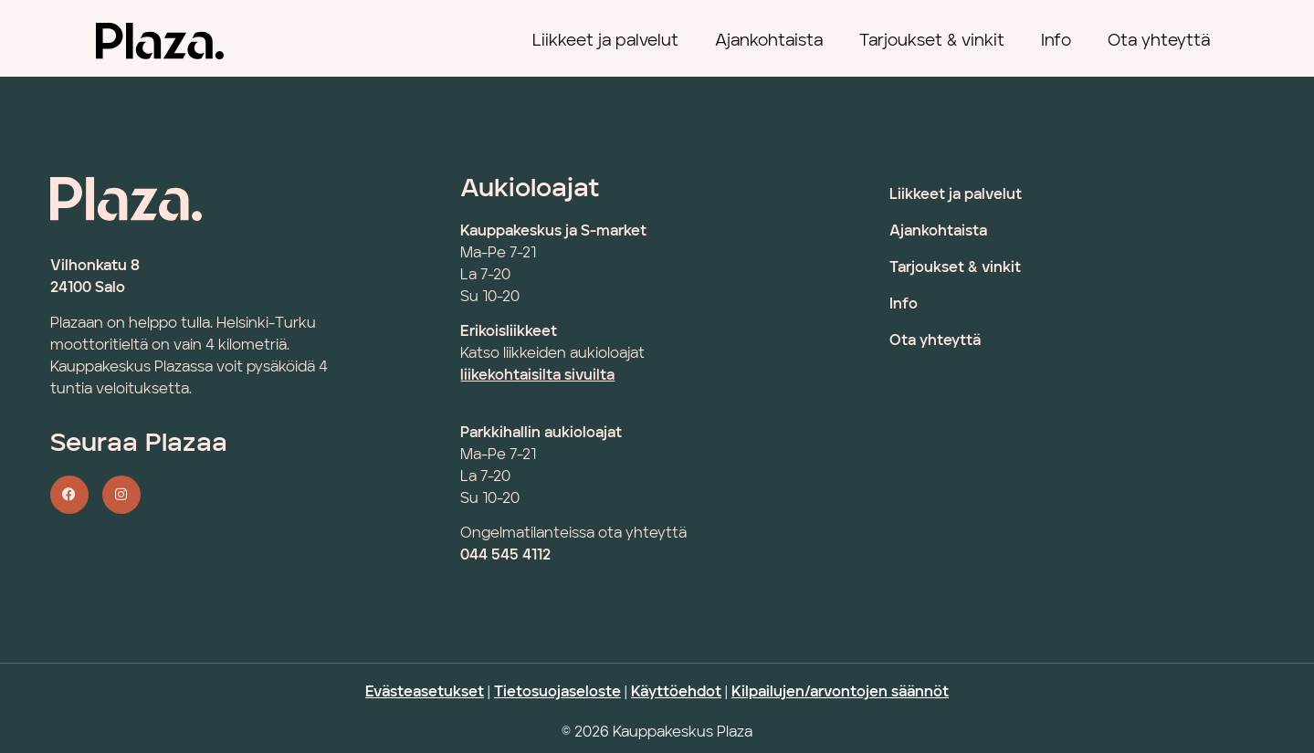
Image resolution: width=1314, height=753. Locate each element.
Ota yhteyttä (1159, 41)
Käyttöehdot (676, 692)
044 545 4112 (505, 556)
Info (1056, 41)
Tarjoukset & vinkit (931, 41)
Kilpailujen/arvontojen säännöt (840, 692)
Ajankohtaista (769, 41)
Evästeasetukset (424, 692)
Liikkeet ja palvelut (605, 41)
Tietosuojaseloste (557, 692)
